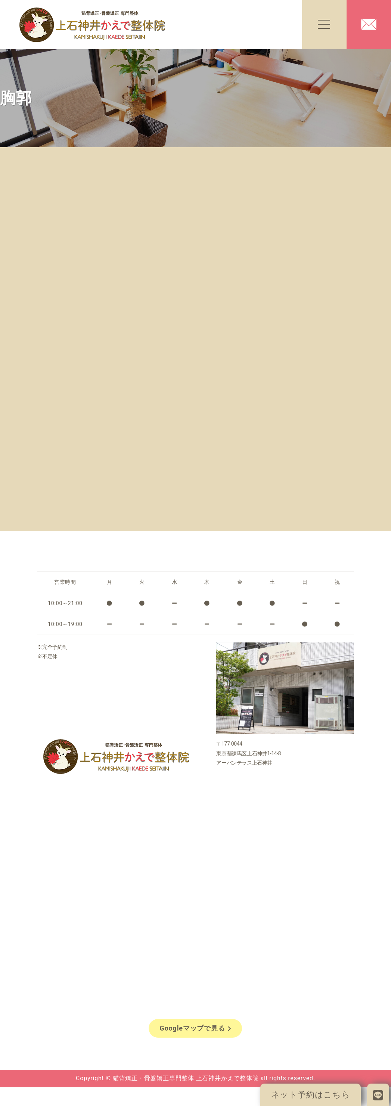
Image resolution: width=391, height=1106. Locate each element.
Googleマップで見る (196, 1028)
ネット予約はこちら (310, 1094)
